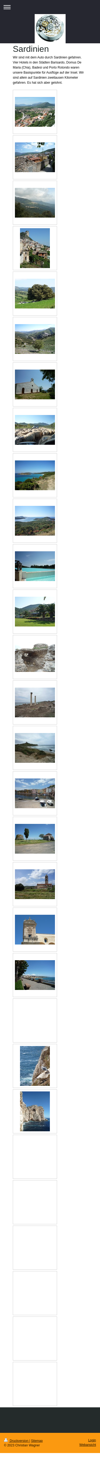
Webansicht (87, 1445)
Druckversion (16, 1441)
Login (92, 1440)
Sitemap (37, 1441)
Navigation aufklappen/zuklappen (50, 7)
